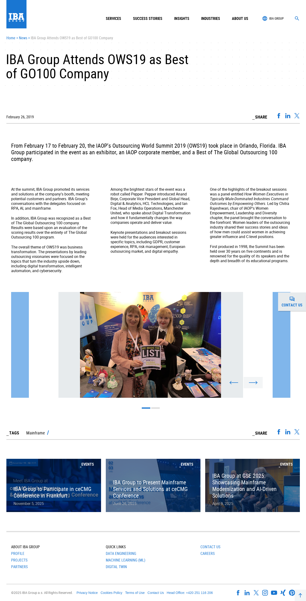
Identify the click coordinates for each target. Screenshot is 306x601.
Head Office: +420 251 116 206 (190, 592)
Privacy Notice (87, 592)
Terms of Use (135, 592)
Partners (19, 566)
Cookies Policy (111, 592)
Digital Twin (116, 566)
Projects (19, 560)
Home (10, 38)
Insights (181, 18)
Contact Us (210, 546)
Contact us (294, 301)
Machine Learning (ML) (125, 560)
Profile (17, 553)
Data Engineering (121, 553)
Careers (207, 553)
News (23, 38)
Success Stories (147, 18)
